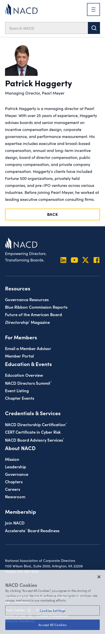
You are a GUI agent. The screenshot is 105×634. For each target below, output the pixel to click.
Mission (12, 459)
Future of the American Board (33, 314)
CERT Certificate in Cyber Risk (33, 432)
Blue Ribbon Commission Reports (36, 307)
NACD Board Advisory (34, 440)
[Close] (98, 576)
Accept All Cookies (52, 624)
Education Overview (24, 375)
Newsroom (15, 496)
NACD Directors (28, 383)
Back (52, 214)
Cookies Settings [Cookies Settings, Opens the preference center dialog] (52, 610)
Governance (16, 474)
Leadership (15, 466)
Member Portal (19, 356)
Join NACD (15, 522)
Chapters (14, 481)
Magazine (27, 322)
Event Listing (17, 390)
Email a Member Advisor (28, 348)
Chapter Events (19, 398)
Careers (12, 489)
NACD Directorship (36, 424)
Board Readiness (32, 530)
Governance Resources (27, 299)
